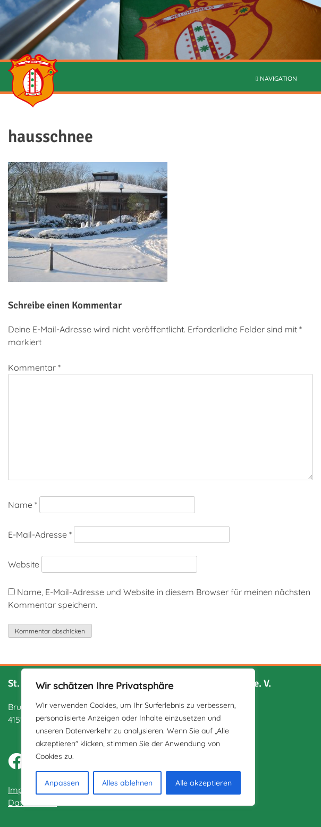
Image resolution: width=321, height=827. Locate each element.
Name (22, 504)
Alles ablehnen (127, 783)
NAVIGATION (276, 79)
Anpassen (62, 783)
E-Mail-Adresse (40, 534)
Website (23, 564)
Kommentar (34, 367)
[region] (138, 737)
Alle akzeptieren (203, 783)
